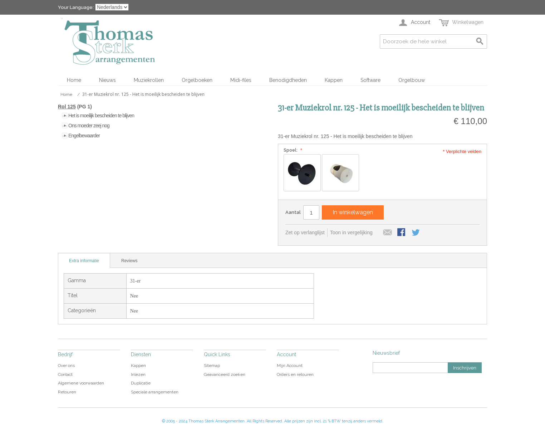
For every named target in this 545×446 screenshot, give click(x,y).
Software (370, 80)
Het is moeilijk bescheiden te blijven (101, 115)
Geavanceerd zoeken (224, 374)
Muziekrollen (149, 80)
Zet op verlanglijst (305, 232)
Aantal (293, 212)
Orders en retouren (295, 374)
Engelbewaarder (84, 135)
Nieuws (107, 80)
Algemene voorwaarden (81, 383)
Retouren (67, 391)
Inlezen (138, 374)
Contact (65, 374)
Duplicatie (141, 383)
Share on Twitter (416, 232)
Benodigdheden (288, 80)
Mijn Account (290, 365)
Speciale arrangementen (154, 391)
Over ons (66, 365)
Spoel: (292, 150)
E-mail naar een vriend (387, 232)
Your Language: (76, 7)
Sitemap (212, 365)
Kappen (334, 80)
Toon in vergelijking (351, 232)
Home (74, 80)
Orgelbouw (411, 80)
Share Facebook (402, 232)
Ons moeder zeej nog (88, 125)
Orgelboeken (197, 80)
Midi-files (240, 80)
